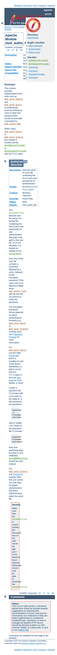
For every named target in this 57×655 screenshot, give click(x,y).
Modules (18, 5)
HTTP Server (18, 27)
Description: (11, 55)
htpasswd (33, 67)
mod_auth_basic (13, 105)
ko (21, 50)
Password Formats (37, 74)
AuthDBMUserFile (18, 458)
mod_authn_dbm (12, 124)
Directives (27, 5)
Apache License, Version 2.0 (33, 643)
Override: (14, 198)
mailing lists (23, 630)
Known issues (34, 49)
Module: (13, 205)
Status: (8, 63)
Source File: (11, 70)
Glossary (42, 5)
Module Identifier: (13, 67)
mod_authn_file (17, 291)
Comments (33, 77)
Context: (13, 193)
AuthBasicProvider (15, 145)
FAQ (35, 5)
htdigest (33, 71)
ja (17, 50)
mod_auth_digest (13, 99)
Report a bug (34, 52)
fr (13, 50)
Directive (16, 164)
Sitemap (51, 5)
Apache (7, 27)
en (8, 50)
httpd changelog (35, 46)
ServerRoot (15, 254)
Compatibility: (12, 73)
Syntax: (13, 187)
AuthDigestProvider (15, 151)
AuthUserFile (32, 38)
